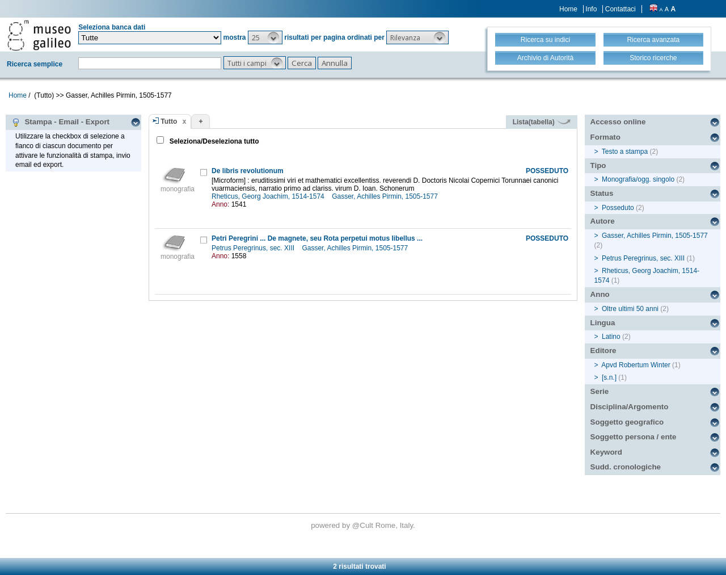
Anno (600, 294)
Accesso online (618, 121)
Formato (605, 137)
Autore (602, 221)
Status (602, 193)
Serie (599, 391)
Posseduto (618, 208)
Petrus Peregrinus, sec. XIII (254, 248)
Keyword (606, 452)
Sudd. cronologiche (625, 467)
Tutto (169, 121)
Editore (603, 350)
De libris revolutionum (248, 171)
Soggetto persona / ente (633, 437)
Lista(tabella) (542, 122)
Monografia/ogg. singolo (638, 179)
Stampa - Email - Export (60, 122)
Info (591, 9)
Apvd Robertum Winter (635, 365)
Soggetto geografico (627, 422)
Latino (611, 337)
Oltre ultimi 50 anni (630, 309)
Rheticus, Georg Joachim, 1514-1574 (269, 196)
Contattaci (620, 9)
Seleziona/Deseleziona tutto (213, 141)
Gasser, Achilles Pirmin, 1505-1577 (386, 196)
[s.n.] (609, 377)
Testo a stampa (625, 152)
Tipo (598, 165)
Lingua (602, 322)
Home (568, 9)
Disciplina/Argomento (629, 406)
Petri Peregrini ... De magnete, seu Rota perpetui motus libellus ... (317, 238)
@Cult (363, 525)
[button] (265, 37)
